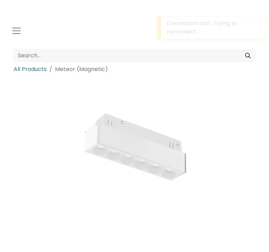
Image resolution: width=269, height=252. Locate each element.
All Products (30, 69)
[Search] (248, 55)
